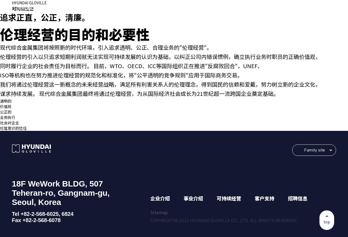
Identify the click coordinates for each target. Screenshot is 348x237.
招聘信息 (297, 198)
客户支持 (264, 198)
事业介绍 (193, 198)
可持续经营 (229, 198)
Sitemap (159, 212)
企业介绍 (160, 198)
